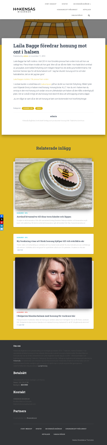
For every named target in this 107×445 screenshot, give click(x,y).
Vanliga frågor (76, 15)
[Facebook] (2, 216)
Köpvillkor (87, 9)
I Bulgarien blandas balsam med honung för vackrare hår (46, 316)
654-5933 (24, 385)
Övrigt (39, 108)
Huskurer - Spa (28, 108)
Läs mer (20, 250)
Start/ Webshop (50, 4)
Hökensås (17, 361)
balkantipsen (46, 84)
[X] (2, 219)
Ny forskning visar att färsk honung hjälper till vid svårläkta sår (50, 241)
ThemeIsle (90, 440)
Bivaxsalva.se (32, 418)
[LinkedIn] (2, 226)
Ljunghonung (42, 366)
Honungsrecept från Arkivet (67, 9)
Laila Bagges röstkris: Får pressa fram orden (32, 79)
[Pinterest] (2, 222)
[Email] (2, 229)
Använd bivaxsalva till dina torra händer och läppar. (44, 216)
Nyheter (65, 4)
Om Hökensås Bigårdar (82, 4)
